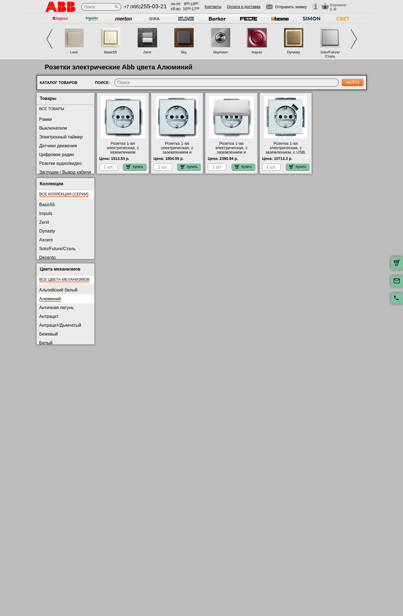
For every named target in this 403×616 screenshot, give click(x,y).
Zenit (147, 52)
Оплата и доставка (244, 6)
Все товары (51, 109)
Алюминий (50, 298)
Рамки (45, 119)
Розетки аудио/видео (60, 163)
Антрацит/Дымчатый (60, 325)
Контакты (213, 6)
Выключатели (53, 128)
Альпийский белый (58, 290)
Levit (74, 52)
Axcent (46, 240)
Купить (134, 167)
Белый (46, 342)
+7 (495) (145, 6)
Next (353, 39)
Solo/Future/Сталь (330, 54)
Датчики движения (58, 145)
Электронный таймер (61, 137)
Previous (49, 39)
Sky (184, 52)
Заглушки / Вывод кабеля (65, 172)
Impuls (257, 52)
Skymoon (220, 52)
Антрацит (49, 316)
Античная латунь (56, 307)
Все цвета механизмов (64, 279)
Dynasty (293, 52)
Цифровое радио (56, 154)
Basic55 (110, 52)
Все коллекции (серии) (64, 194)
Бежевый (48, 334)
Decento (47, 257)
